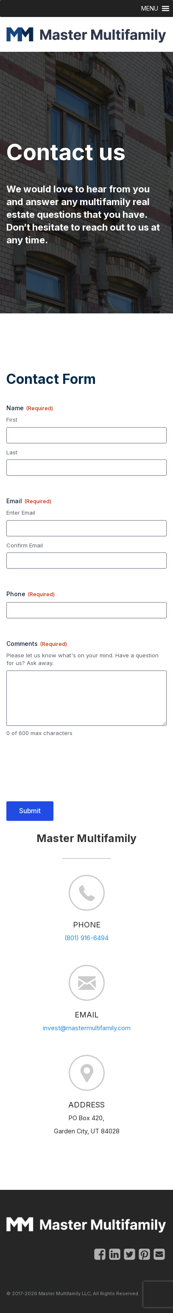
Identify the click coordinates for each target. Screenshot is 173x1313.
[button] (149, 8)
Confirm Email (24, 545)
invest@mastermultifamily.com (87, 1027)
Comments (36, 644)
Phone (30, 594)
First (11, 419)
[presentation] (70, 774)
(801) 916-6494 (86, 937)
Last (11, 452)
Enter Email (20, 512)
